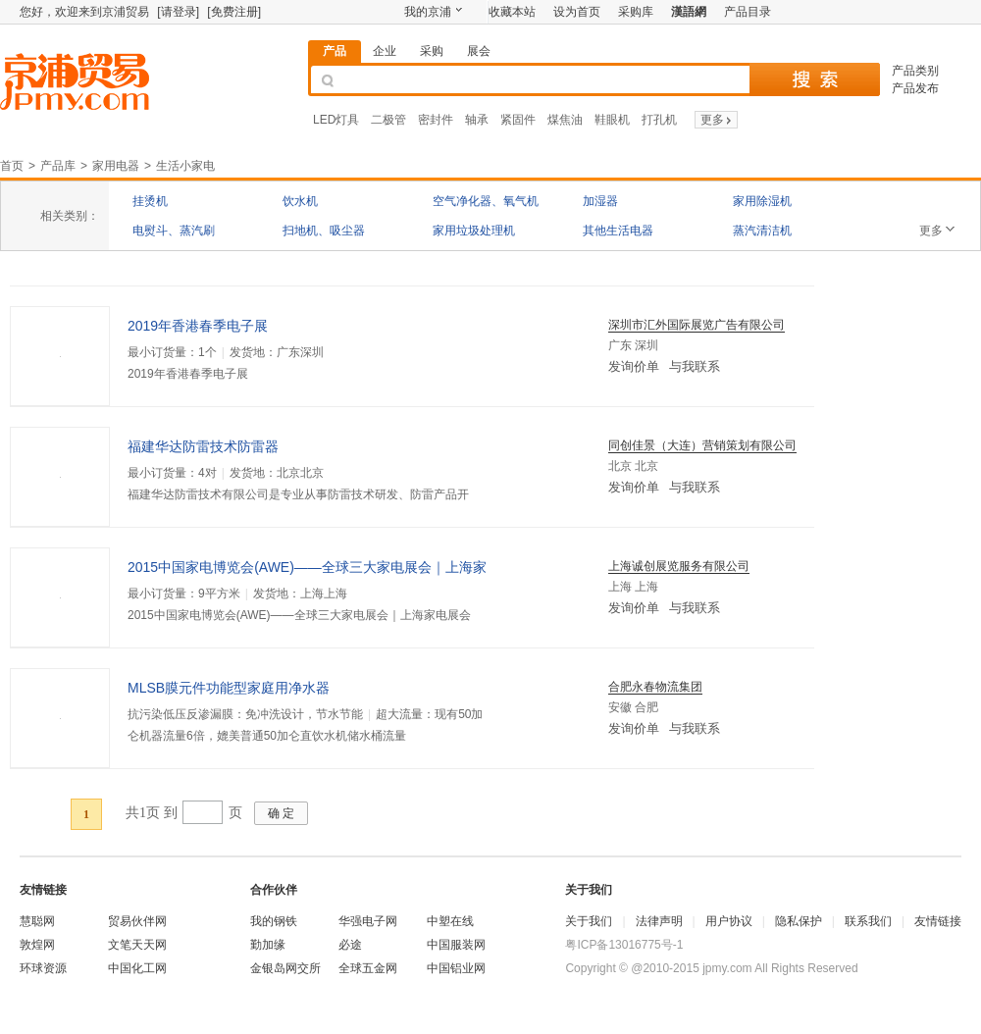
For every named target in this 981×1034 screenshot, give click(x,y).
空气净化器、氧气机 (486, 201)
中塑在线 (450, 921)
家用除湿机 (762, 201)
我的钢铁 (273, 921)
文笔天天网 (137, 945)
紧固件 (518, 120)
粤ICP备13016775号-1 (624, 945)
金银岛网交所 (285, 968)
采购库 (635, 12)
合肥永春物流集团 (655, 687)
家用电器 (115, 166)
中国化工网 (137, 968)
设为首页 (576, 12)
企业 (384, 51)
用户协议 (728, 921)
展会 (478, 51)
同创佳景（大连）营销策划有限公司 (702, 445)
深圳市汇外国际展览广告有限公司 (696, 325)
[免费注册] (234, 12)
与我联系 (694, 366)
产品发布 (915, 88)
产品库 (58, 166)
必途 (350, 945)
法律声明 (659, 921)
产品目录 (747, 12)
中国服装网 (456, 945)
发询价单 (633, 366)
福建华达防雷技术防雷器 (203, 446)
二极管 (388, 120)
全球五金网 (367, 968)
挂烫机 (150, 201)
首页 (12, 166)
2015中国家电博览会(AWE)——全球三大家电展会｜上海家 (307, 567)
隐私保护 (798, 921)
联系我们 (868, 921)
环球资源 (43, 968)
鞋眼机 (612, 120)
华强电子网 (367, 921)
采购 (431, 51)
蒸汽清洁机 (762, 230)
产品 (334, 51)
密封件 (435, 120)
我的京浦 (427, 12)
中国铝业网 (456, 968)
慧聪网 (37, 921)
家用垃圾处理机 (474, 230)
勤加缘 (267, 945)
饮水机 (300, 201)
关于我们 (588, 921)
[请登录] (178, 12)
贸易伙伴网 (137, 921)
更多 (717, 120)
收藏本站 (512, 12)
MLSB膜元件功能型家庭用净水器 (229, 688)
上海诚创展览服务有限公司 (678, 566)
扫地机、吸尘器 (324, 230)
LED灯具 (336, 120)
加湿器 (600, 201)
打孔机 (659, 120)
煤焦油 (565, 120)
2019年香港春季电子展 (198, 326)
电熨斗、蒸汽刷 (173, 230)
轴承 (477, 120)
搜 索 (814, 79)
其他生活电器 (618, 230)
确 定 (281, 813)
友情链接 (937, 921)
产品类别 (915, 71)
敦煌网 (37, 945)
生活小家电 (185, 166)
